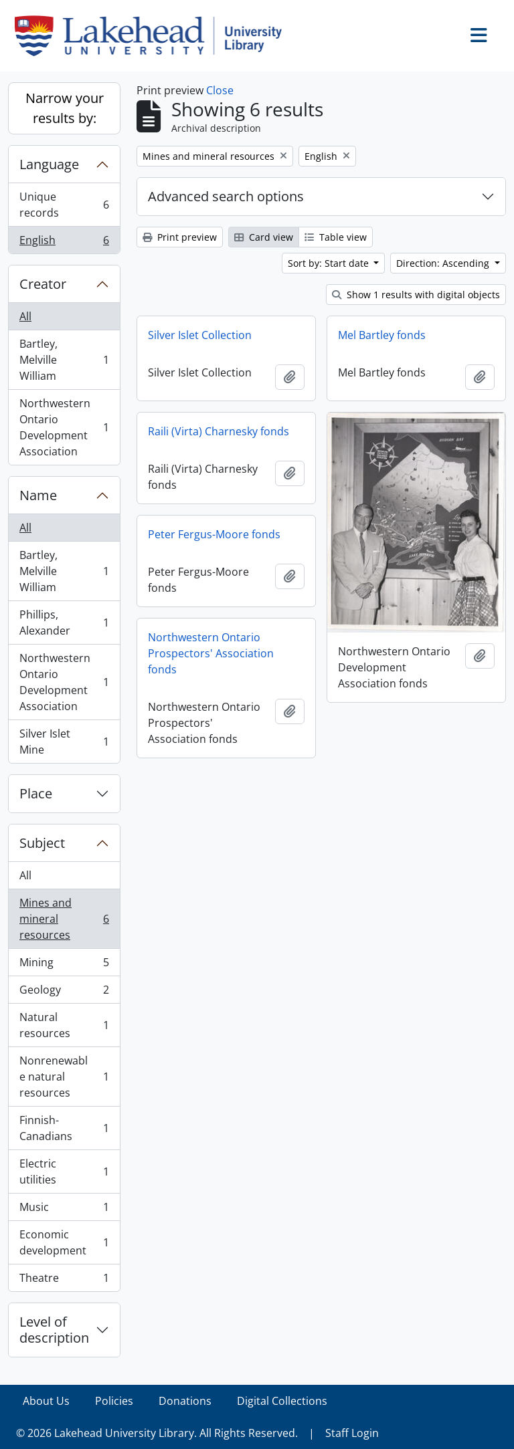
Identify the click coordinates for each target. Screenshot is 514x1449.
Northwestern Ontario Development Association (64, 427)
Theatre (64, 1280)
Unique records (64, 204)
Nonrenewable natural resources (64, 1076)
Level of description (54, 1330)
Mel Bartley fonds (382, 335)
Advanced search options (226, 196)
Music (64, 1210)
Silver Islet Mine (64, 741)
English (64, 242)
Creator (42, 284)
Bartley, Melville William (64, 359)
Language (49, 164)
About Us (46, 1401)
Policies (114, 1401)
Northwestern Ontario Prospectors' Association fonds (211, 653)
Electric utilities (64, 1171)
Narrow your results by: (64, 108)
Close (220, 90)
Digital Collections (282, 1401)
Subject (42, 843)
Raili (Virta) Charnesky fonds (218, 431)
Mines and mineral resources (64, 918)
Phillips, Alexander (64, 622)
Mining (64, 965)
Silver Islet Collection (200, 335)
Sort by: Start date (329, 263)
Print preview (180, 237)
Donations (185, 1401)
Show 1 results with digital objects (416, 294)
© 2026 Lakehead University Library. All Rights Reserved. (157, 1433)
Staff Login (352, 1433)
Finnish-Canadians (64, 1128)
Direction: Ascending (444, 263)
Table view (336, 237)
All (25, 316)
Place (35, 793)
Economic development (64, 1242)
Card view (263, 237)
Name (38, 495)
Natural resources (64, 1025)
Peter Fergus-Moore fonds (214, 534)
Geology (64, 993)
